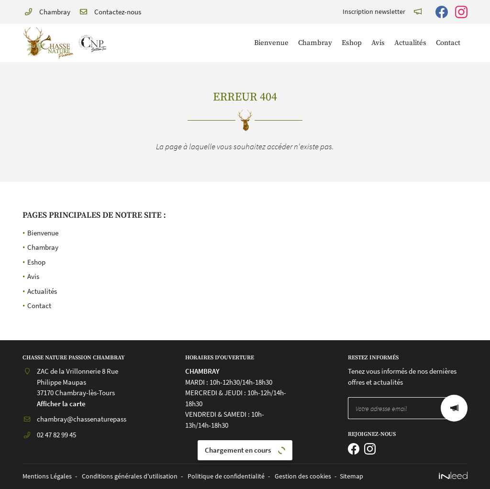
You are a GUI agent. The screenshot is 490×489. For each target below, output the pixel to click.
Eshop (352, 42)
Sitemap (351, 476)
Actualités (410, 42)
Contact (448, 42)
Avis (378, 42)
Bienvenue (271, 42)
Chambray (315, 42)
